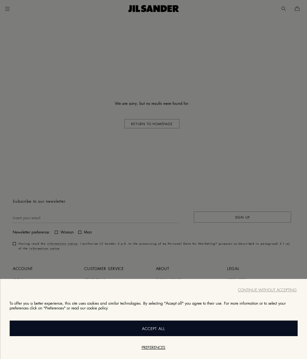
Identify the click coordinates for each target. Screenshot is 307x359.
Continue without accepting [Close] (267, 290)
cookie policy (97, 308)
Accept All (153, 329)
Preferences (153, 347)
